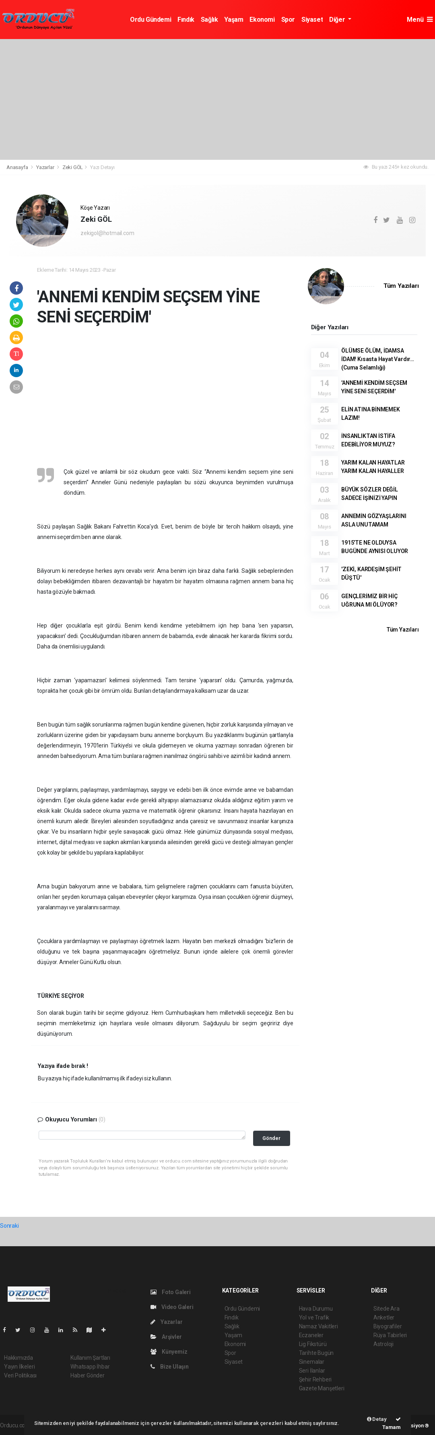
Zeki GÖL (72, 167)
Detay (377, 1419)
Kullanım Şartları (90, 1357)
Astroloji (383, 1344)
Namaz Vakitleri (318, 1326)
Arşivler (165, 1337)
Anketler (383, 1317)
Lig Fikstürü (313, 1344)
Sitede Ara (386, 1308)
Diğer (337, 19)
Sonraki (9, 1225)
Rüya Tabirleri (390, 1335)
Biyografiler (387, 1326)
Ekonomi (261, 19)
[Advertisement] (217, 99)
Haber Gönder (87, 1375)
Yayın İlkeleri (19, 1366)
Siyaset (312, 19)
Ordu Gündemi (150, 19)
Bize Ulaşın (169, 1366)
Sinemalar (311, 1362)
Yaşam (233, 19)
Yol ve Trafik (314, 1317)
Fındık (185, 19)
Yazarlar (45, 167)
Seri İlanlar (312, 1370)
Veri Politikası (20, 1375)
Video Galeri (171, 1307)
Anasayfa (17, 167)
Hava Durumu (316, 1308)
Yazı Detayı (102, 167)
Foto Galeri (170, 1292)
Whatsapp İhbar (89, 1366)
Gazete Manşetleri (321, 1388)
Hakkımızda (18, 1357)
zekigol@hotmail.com (107, 233)
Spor (288, 19)
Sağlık (209, 19)
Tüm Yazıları (401, 285)
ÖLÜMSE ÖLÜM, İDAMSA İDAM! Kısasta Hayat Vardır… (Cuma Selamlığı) (377, 359)
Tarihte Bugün (316, 1353)
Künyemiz (168, 1351)
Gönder (271, 1138)
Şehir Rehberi (315, 1379)
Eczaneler (311, 1335)
